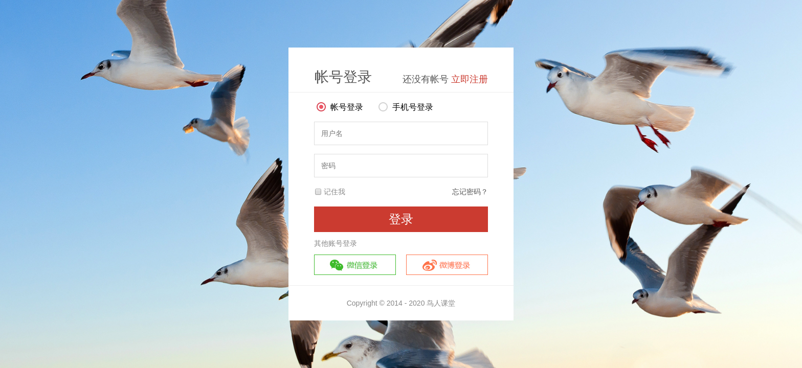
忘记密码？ (470, 192)
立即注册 (469, 79)
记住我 (334, 192)
